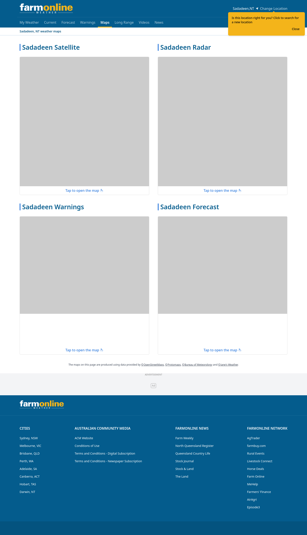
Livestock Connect (259, 461)
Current (50, 22)
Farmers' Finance (259, 492)
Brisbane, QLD (30, 453)
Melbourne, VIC (30, 446)
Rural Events (255, 453)
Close (296, 29)
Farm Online (255, 476)
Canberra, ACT (30, 476)
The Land (181, 476)
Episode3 (253, 507)
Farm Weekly (184, 438)
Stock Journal (184, 461)
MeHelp (252, 484)
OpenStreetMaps (152, 364)
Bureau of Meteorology (197, 364)
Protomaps (173, 364)
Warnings (88, 22)
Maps (105, 24)
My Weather (29, 22)
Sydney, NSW (29, 438)
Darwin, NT (27, 492)
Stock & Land (184, 469)
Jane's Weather (228, 364)
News (159, 22)
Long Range (124, 22)
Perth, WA (26, 461)
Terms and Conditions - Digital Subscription (105, 453)
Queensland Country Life (192, 453)
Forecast (68, 22)
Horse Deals (255, 469)
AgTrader (253, 438)
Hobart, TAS (28, 484)
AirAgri (252, 499)
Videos (144, 22)
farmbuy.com (256, 446)
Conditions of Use (87, 446)
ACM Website (84, 438)
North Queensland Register (194, 446)
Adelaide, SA (28, 469)
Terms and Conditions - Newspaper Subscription (108, 461)
